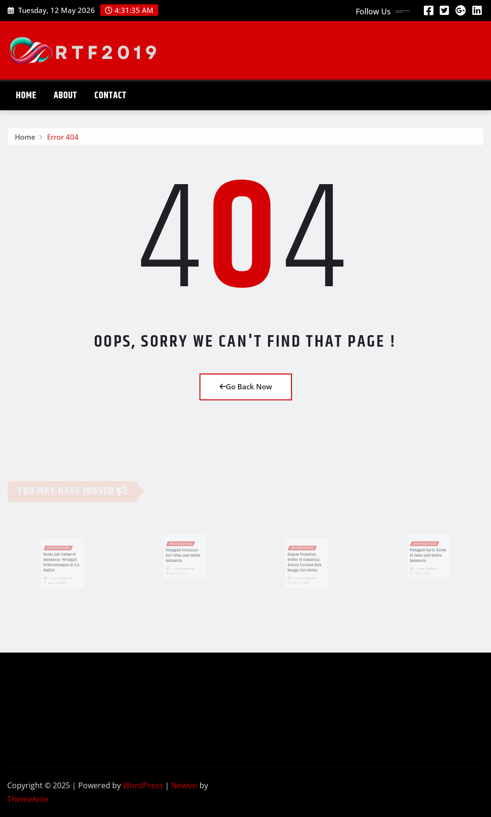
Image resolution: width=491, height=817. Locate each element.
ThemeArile (27, 799)
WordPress (143, 785)
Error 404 (63, 138)
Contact (110, 96)
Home (26, 96)
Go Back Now (246, 386)
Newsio (184, 785)
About (65, 96)
